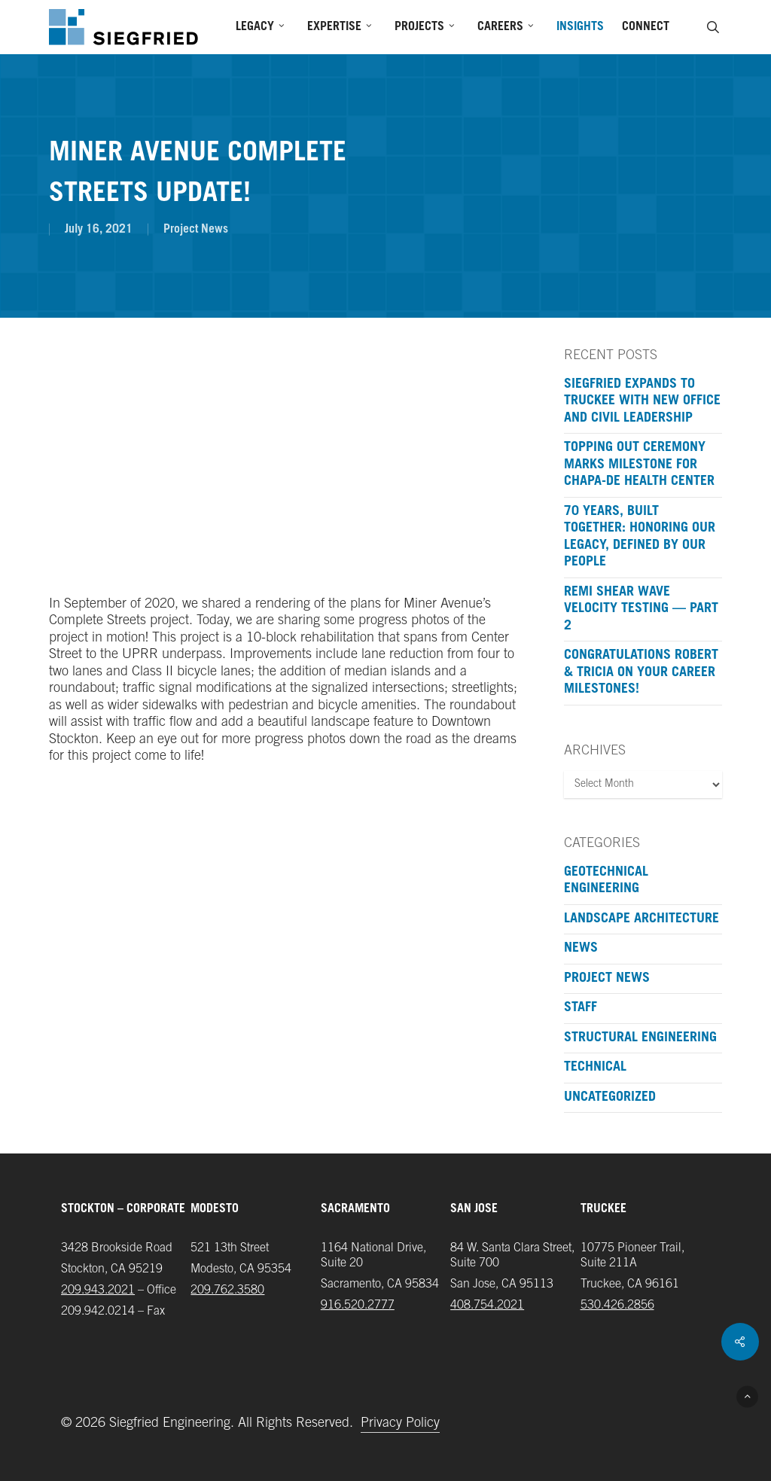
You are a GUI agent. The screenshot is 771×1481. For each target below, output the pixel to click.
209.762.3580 (227, 1290)
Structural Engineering (640, 1038)
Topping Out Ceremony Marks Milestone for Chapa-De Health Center (639, 465)
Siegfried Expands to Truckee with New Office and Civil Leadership (642, 401)
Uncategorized (610, 1098)
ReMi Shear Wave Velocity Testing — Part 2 (641, 609)
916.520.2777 (358, 1306)
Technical (595, 1067)
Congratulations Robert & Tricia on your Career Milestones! (641, 672)
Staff (580, 1008)
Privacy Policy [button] (400, 1424)
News (581, 948)
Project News (195, 230)
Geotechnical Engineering (606, 881)
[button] (747, 1396)
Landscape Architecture (641, 919)
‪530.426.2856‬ (617, 1306)
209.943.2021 (98, 1290)
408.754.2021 (487, 1306)
